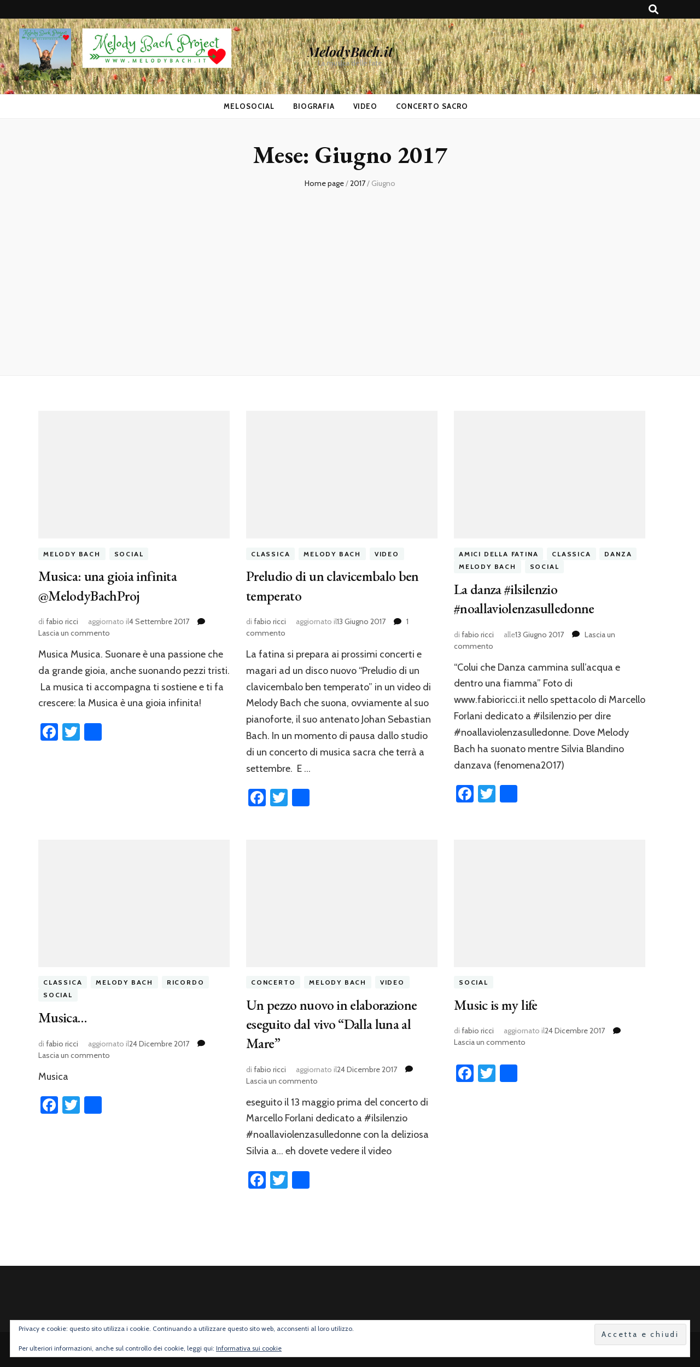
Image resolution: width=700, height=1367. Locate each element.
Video (365, 106)
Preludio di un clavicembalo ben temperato (337, 585)
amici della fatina (498, 554)
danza (618, 554)
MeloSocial (249, 106)
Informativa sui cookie (249, 1348)
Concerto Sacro (432, 106)
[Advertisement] (350, 271)
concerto (273, 980)
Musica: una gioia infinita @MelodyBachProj (110, 585)
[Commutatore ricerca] (653, 9)
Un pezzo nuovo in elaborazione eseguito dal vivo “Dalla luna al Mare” (337, 1021)
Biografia (314, 106)
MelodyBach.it (350, 51)
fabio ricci (62, 620)
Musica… (64, 1016)
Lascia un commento (74, 631)
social (129, 554)
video (387, 554)
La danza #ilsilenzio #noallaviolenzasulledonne (528, 598)
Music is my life (497, 1003)
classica (270, 554)
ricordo (186, 980)
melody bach (72, 554)
